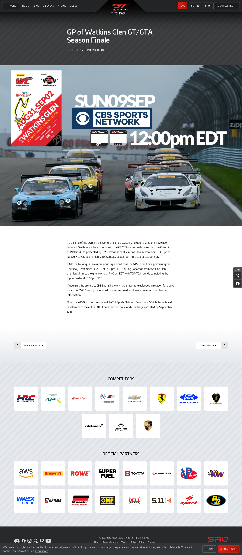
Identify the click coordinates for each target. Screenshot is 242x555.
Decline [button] (209, 548)
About (97, 542)
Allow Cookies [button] (228, 548)
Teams (124, 542)
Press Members (110, 542)
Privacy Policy (137, 542)
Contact (151, 542)
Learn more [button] (41, 551)
